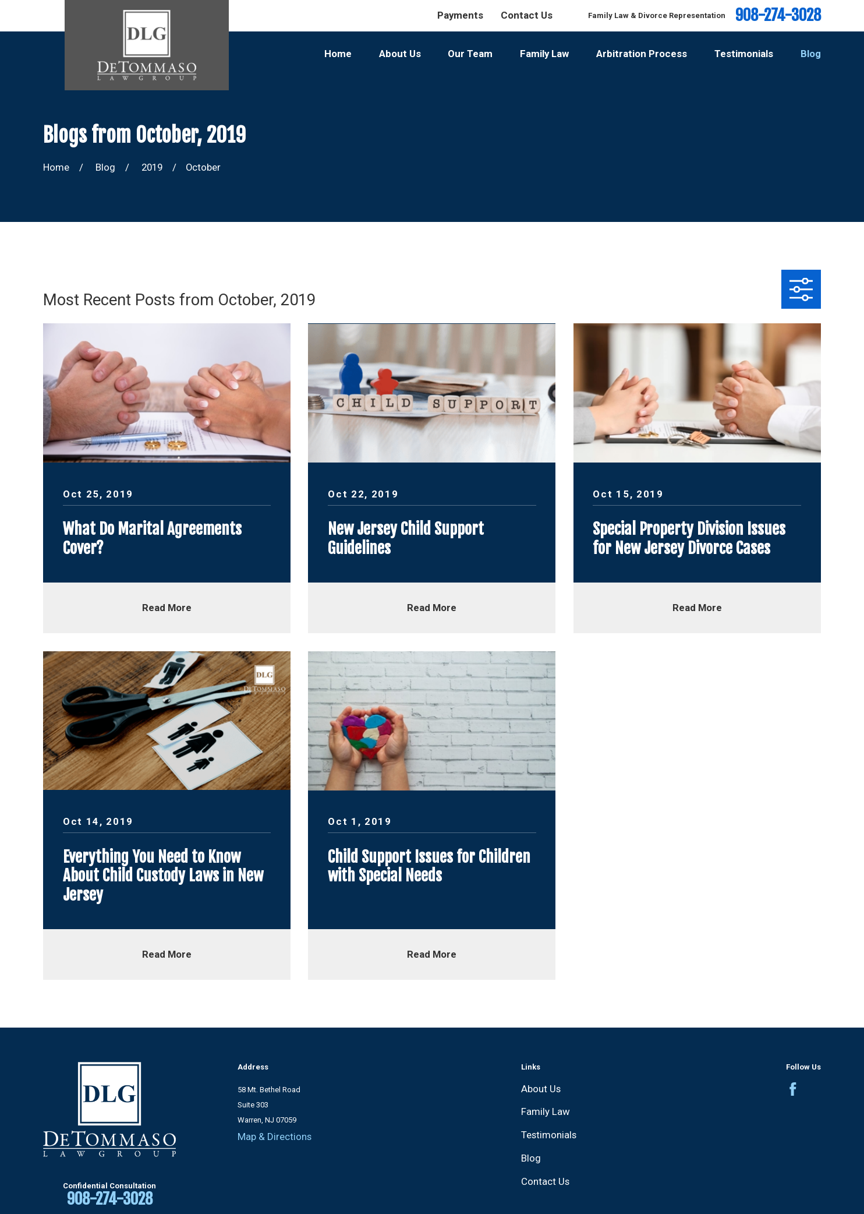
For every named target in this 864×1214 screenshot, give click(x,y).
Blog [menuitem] (811, 53)
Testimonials (548, 1135)
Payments (460, 15)
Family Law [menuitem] (544, 53)
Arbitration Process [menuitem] (641, 53)
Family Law (545, 1111)
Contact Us (527, 15)
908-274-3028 (778, 15)
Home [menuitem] (338, 53)
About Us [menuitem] (400, 53)
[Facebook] (793, 1089)
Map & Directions (274, 1136)
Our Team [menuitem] (470, 53)
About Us (541, 1089)
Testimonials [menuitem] (743, 53)
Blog (531, 1158)
